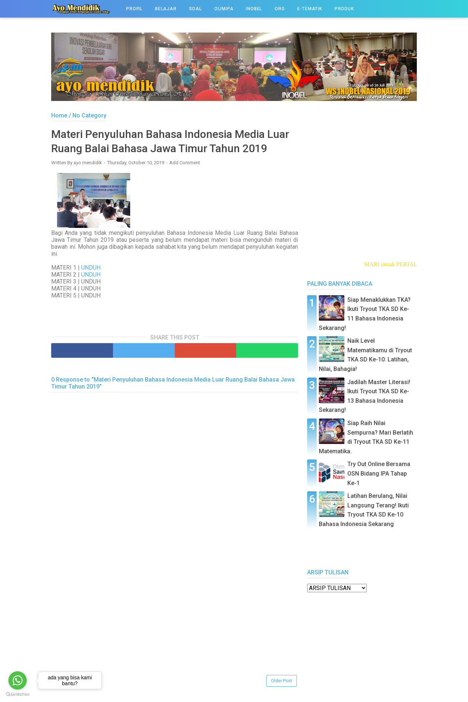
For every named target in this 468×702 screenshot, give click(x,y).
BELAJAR (166, 8)
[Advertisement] (174, 622)
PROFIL (134, 8)
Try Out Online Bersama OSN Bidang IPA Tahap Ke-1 (378, 473)
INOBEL (254, 8)
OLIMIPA (224, 8)
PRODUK (344, 8)
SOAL (195, 8)
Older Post (281, 680)
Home (59, 115)
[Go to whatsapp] (17, 680)
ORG (279, 8)
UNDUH (91, 267)
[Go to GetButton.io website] (17, 694)
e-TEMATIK (309, 8)
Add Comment (184, 162)
